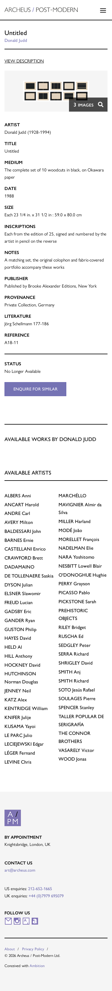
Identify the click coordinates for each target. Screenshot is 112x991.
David (17, 638)
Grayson (74, 583)
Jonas (72, 759)
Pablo (74, 592)
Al (13, 647)
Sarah (77, 601)
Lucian (18, 602)
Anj (70, 672)
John (22, 531)
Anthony (18, 656)
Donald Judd (15, 40)
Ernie (18, 540)
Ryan (19, 620)
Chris (17, 762)
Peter (74, 645)
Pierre (77, 698)
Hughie (83, 575)
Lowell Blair (80, 566)
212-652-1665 (40, 888)
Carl (17, 513)
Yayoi (20, 726)
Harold (21, 504)
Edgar (24, 744)
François (79, 539)
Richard (74, 654)
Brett (23, 558)
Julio (18, 735)
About (9, 949)
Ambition (37, 965)
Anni (17, 495)
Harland (74, 521)
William (25, 708)
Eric (17, 611)
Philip (20, 629)
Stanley (76, 707)
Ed (71, 636)
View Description (24, 60)
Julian (18, 585)
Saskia (28, 576)
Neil (17, 691)
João (70, 530)
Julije (17, 717)
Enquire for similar (35, 389)
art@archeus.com (19, 870)
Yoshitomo (76, 557)
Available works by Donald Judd (50, 439)
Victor (76, 750)
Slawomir (22, 593)
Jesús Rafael (77, 690)
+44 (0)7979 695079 (46, 896)
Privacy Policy (33, 949)
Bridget (72, 627)
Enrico (25, 549)
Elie (76, 548)
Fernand (19, 753)
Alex (15, 700)
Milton (18, 522)
